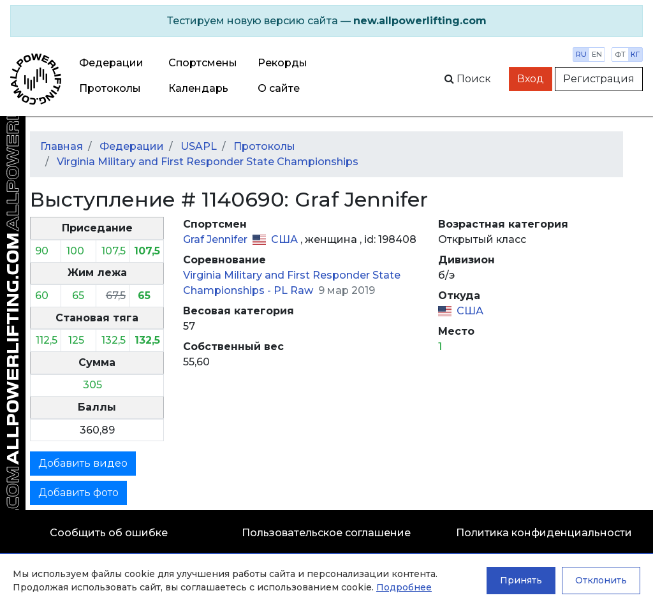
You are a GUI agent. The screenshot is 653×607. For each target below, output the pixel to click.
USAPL (198, 146)
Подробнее (404, 587)
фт (620, 54)
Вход (530, 79)
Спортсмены (202, 63)
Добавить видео (83, 463)
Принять (521, 580)
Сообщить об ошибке (109, 533)
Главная (61, 146)
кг (635, 54)
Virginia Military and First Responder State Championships (207, 162)
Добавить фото (78, 492)
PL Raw (295, 290)
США (285, 239)
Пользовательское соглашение (326, 533)
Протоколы (110, 88)
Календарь (198, 88)
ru (581, 54)
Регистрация (599, 79)
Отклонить (601, 580)
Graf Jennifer (216, 239)
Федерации (111, 63)
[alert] (326, 21)
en (597, 54)
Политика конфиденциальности (544, 533)
